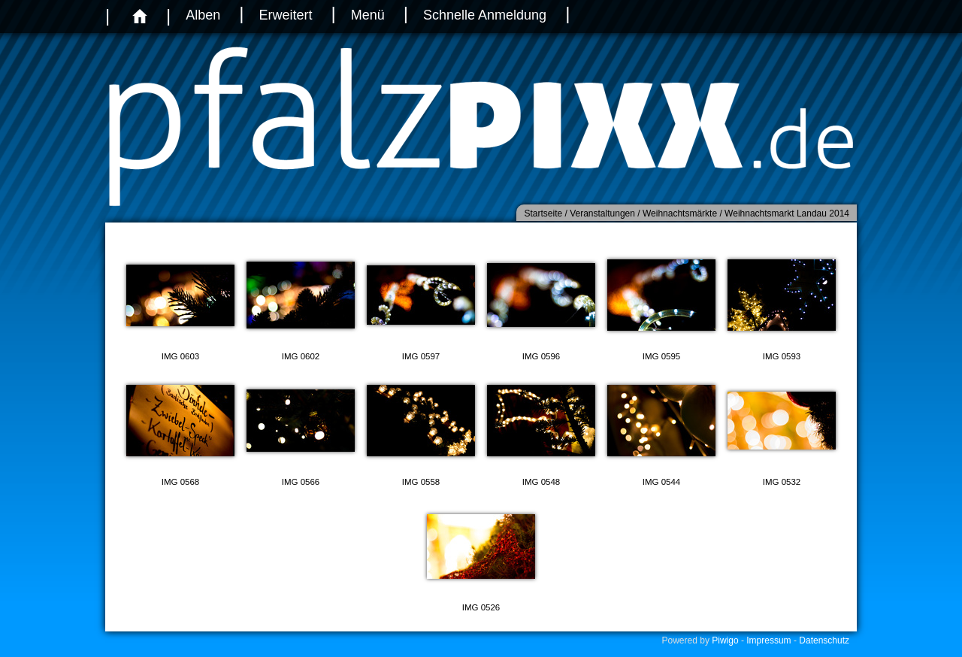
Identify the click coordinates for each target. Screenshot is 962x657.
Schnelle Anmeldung (484, 15)
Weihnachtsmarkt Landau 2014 (787, 213)
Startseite (543, 213)
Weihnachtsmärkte (680, 213)
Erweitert (285, 15)
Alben (203, 15)
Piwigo (725, 640)
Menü (368, 15)
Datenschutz (824, 640)
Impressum (768, 640)
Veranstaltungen (602, 213)
